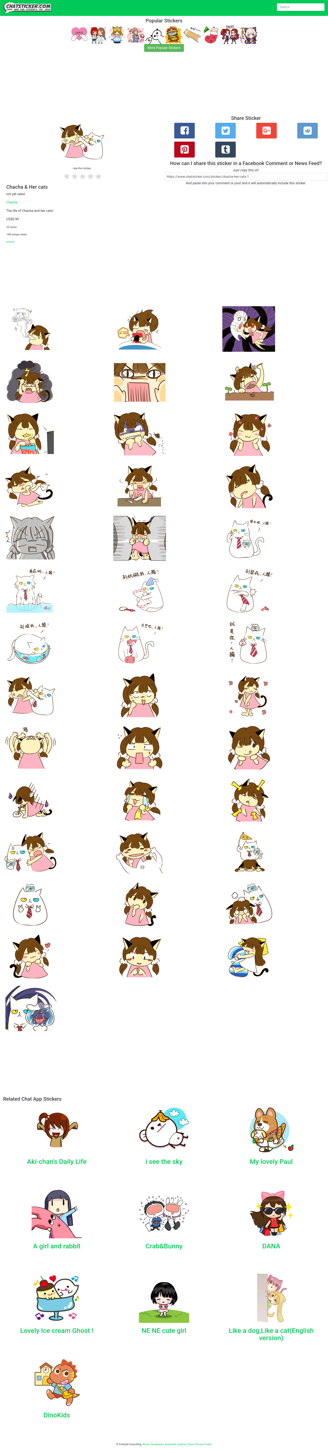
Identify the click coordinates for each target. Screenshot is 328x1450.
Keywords (171, 1444)
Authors (182, 1444)
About (146, 1444)
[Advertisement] (125, 86)
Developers (157, 1444)
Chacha (12, 202)
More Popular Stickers (164, 48)
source (10, 241)
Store (191, 1444)
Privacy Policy (203, 1444)
